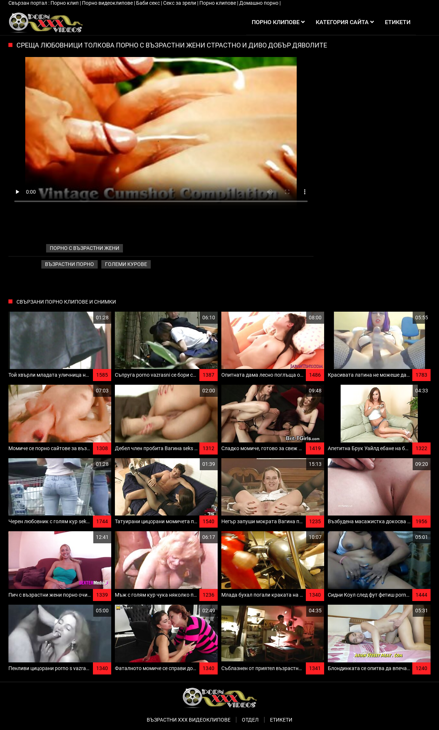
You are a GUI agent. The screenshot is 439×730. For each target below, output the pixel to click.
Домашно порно (259, 3)
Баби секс (148, 3)
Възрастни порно (69, 264)
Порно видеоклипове (108, 3)
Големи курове (126, 264)
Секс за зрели (180, 3)
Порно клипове (218, 3)
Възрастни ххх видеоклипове (188, 720)
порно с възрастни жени (84, 248)
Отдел (250, 720)
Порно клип (65, 3)
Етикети (281, 720)
